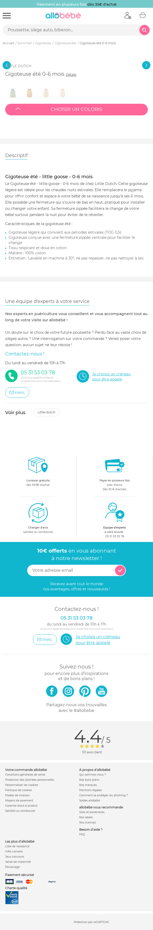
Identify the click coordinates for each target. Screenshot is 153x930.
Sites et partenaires (92, 812)
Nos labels (86, 817)
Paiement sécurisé (19, 875)
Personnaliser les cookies (21, 785)
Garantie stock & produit (21, 805)
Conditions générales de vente (25, 774)
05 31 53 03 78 (114, 536)
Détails (71, 75)
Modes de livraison (17, 795)
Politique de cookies (18, 790)
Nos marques (88, 785)
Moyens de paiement (19, 800)
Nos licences (87, 822)
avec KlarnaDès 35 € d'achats (115, 473)
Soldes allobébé (89, 800)
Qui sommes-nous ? (92, 774)
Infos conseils (14, 851)
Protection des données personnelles (29, 780)
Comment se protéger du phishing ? (103, 795)
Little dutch (46, 412)
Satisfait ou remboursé (20, 811)
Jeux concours (14, 856)
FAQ (82, 834)
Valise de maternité (18, 862)
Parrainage (12, 867)
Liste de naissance (17, 846)
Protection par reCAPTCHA (91, 922)
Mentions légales (90, 790)
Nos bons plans (89, 780)
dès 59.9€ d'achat (38, 473)
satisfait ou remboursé (38, 518)
